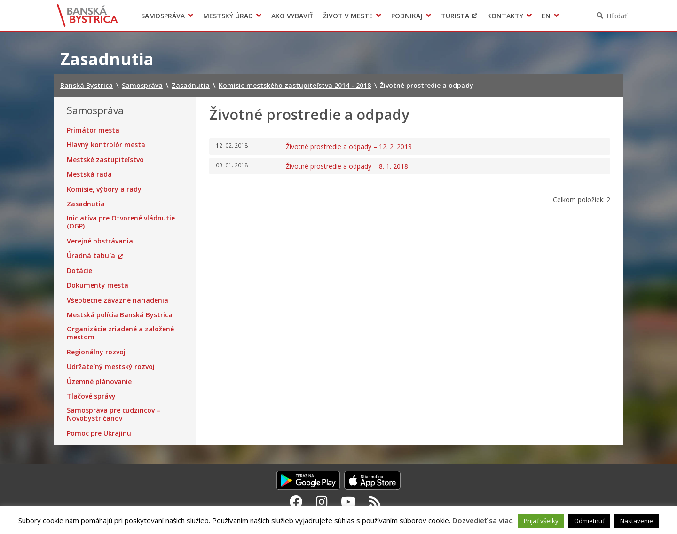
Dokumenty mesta (97, 285)
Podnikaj (407, 15)
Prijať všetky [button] (541, 521)
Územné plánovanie (99, 381)
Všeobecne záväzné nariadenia (117, 300)
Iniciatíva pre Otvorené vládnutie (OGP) (121, 222)
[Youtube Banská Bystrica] (348, 501)
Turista (455, 15)
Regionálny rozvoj (96, 352)
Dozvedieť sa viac (482, 520)
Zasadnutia (86, 204)
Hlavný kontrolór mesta (106, 145)
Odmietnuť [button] (589, 521)
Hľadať (616, 15)
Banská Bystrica (88, 15)
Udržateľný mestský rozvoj (111, 366)
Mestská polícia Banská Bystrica (120, 315)
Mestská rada (89, 174)
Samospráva (163, 15)
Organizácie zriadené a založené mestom (120, 333)
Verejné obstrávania (100, 241)
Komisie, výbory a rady (104, 189)
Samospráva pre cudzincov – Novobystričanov (113, 414)
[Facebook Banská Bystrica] (296, 501)
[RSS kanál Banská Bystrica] (375, 501)
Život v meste (348, 15)
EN (546, 15)
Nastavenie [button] (636, 521)
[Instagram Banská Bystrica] (322, 501)
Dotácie (79, 271)
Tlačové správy (91, 396)
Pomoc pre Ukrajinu (99, 433)
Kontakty (505, 15)
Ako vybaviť (292, 15)
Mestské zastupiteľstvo (105, 160)
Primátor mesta (93, 130)
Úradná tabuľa (91, 255)
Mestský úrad (228, 15)
